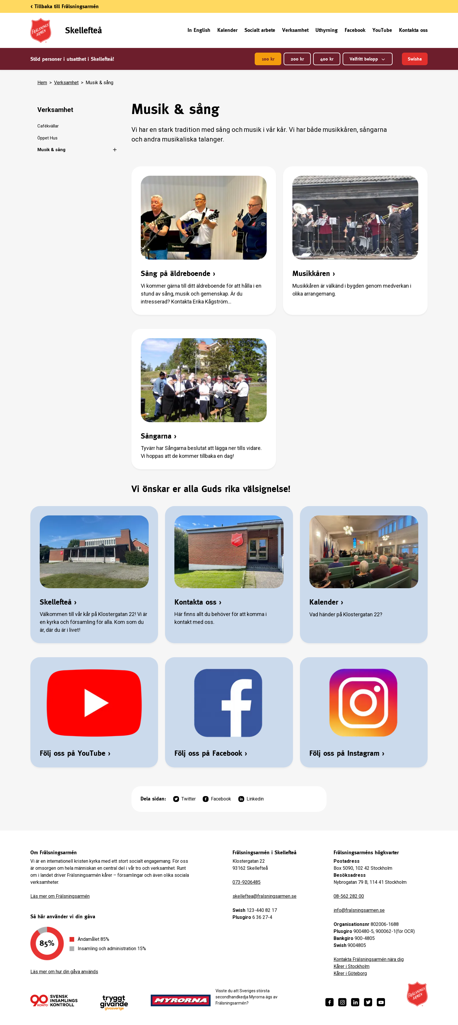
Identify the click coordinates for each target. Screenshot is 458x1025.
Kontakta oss (413, 30)
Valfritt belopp (368, 59)
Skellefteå (83, 30)
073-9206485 (247, 882)
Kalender (227, 30)
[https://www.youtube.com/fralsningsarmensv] (381, 1002)
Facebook (355, 30)
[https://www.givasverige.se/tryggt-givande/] (114, 1002)
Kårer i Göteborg (350, 973)
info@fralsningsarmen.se (359, 910)
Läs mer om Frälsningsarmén (60, 896)
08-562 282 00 (349, 896)
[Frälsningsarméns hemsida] (417, 994)
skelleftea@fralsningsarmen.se (264, 896)
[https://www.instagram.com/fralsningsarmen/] (342, 1002)
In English (199, 30)
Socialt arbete (259, 30)
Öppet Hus (47, 138)
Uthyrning (326, 30)
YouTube (382, 30)
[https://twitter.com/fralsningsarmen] (368, 1002)
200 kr (297, 59)
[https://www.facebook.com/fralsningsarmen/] (329, 1002)
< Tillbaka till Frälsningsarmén (64, 6)
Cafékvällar (48, 126)
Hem (42, 82)
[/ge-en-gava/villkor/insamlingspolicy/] (53, 1000)
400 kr (326, 59)
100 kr (268, 59)
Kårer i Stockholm (351, 966)
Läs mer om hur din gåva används (64, 971)
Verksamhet (295, 30)
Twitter (184, 799)
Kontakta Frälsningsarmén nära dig (369, 959)
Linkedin (251, 799)
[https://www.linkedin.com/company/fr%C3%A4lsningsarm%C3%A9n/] (355, 1002)
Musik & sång (51, 149)
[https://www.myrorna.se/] (181, 1000)
